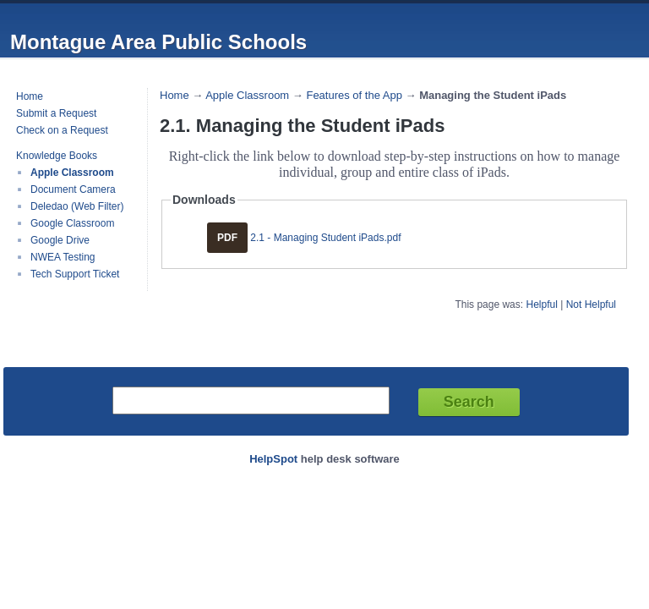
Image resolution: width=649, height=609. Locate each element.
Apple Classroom (72, 172)
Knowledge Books (56, 156)
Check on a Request (62, 130)
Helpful (541, 304)
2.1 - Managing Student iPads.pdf (325, 238)
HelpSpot (273, 459)
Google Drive (60, 240)
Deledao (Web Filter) (76, 206)
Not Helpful (591, 304)
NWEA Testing (62, 257)
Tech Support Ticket (74, 274)
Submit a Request (56, 113)
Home (29, 96)
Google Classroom (72, 223)
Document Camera (73, 189)
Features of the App (353, 95)
